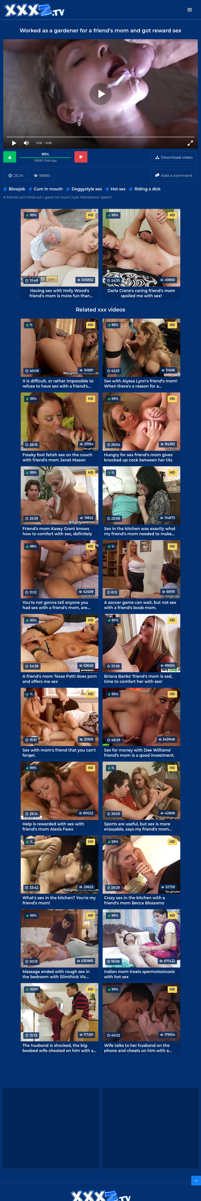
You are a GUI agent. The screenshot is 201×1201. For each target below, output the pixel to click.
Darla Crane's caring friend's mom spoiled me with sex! (141, 293)
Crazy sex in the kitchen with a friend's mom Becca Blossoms (134, 900)
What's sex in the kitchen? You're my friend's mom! (58, 900)
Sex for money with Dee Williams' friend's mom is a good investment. (139, 752)
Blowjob (17, 189)
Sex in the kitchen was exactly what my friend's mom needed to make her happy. (140, 531)
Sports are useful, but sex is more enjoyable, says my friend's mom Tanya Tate (137, 826)
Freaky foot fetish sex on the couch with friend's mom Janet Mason (57, 457)
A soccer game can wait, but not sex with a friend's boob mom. (140, 605)
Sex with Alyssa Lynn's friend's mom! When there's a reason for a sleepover (140, 383)
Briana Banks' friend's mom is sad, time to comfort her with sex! (138, 679)
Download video (177, 157)
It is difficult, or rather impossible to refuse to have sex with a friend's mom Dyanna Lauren (57, 383)
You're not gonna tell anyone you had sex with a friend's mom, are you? (55, 605)
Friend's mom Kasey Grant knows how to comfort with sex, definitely (57, 531)
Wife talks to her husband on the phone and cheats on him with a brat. (137, 1048)
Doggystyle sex (87, 189)
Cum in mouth (48, 189)
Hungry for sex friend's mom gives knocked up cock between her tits (138, 457)
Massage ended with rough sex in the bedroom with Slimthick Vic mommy (56, 974)
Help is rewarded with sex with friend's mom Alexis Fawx (53, 826)
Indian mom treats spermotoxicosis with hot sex (139, 974)
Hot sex (118, 189)
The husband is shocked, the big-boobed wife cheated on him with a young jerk (58, 1048)
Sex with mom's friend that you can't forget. (59, 752)
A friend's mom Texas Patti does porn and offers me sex (59, 679)
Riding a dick (147, 189)
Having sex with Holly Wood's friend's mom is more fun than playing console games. (59, 293)
